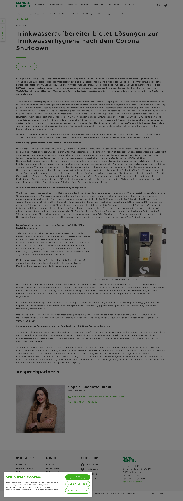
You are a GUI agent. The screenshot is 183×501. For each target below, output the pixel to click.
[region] (48, 484)
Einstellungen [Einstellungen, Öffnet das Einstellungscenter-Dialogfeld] (77, 491)
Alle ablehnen (77, 484)
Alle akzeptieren (77, 477)
